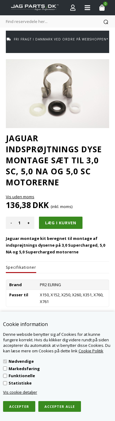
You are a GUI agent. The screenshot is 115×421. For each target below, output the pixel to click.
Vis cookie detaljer (20, 392)
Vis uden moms (20, 196)
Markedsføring (24, 368)
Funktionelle (22, 375)
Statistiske (20, 383)
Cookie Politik (91, 351)
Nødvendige (21, 361)
